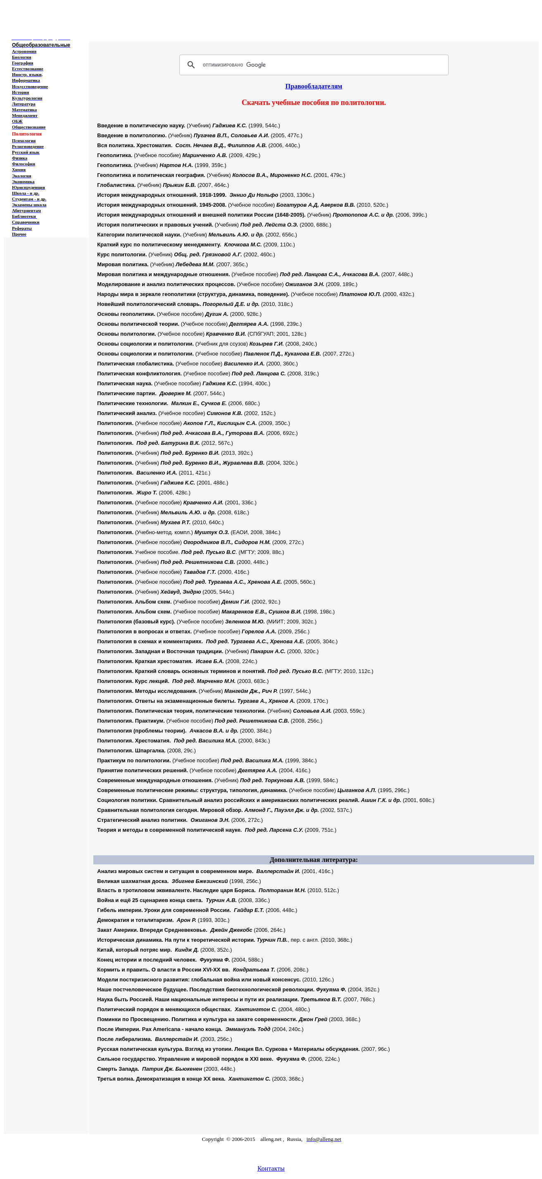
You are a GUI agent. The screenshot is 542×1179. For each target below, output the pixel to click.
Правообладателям (313, 86)
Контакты (271, 1168)
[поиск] (313, 65)
